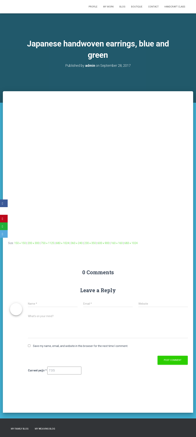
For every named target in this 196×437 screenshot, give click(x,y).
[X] (4, 211)
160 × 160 (117, 243)
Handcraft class (174, 6)
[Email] (4, 234)
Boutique (136, 6)
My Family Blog (20, 428)
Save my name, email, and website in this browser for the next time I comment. (80, 345)
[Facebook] (4, 203)
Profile (93, 6)
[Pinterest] (4, 218)
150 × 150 (20, 243)
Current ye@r (37, 370)
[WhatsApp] (4, 226)
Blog (122, 6)
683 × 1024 (62, 243)
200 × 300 (33, 243)
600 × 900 (103, 243)
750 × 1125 (47, 243)
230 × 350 (90, 243)
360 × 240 (76, 243)
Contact (153, 6)
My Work (108, 6)
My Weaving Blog (45, 428)
